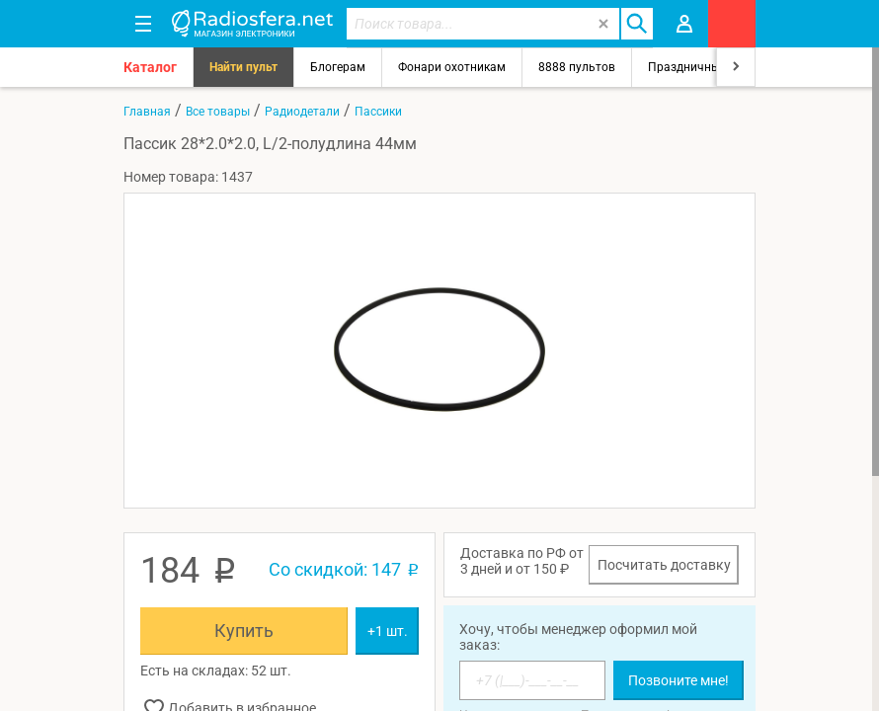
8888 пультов (576, 67)
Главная (147, 111)
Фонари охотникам (452, 67)
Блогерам (337, 67)
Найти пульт (243, 67)
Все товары (218, 111)
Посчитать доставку (664, 565)
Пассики (378, 111)
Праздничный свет (701, 67)
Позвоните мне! (678, 680)
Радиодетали (302, 111)
